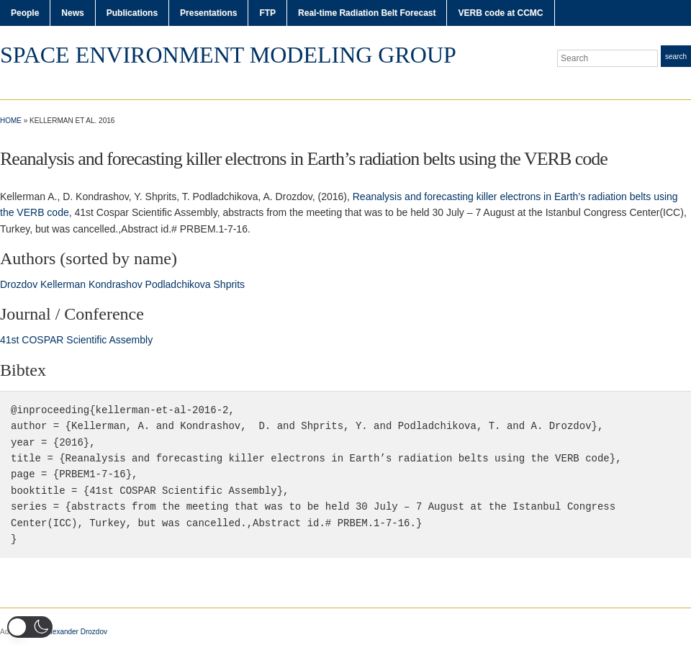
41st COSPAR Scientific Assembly (76, 340)
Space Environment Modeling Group (228, 55)
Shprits (229, 284)
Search (676, 56)
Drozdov (18, 284)
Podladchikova (178, 284)
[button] (30, 627)
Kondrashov (116, 284)
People (25, 13)
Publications (132, 13)
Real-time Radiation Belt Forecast (366, 13)
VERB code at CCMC (500, 13)
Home (11, 121)
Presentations (208, 13)
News (72, 13)
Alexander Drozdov (76, 632)
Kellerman (63, 284)
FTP (267, 13)
